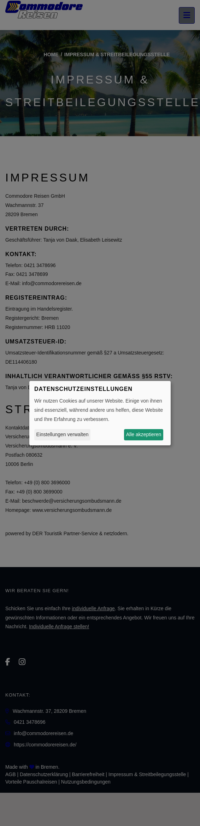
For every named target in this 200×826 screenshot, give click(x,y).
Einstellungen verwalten (62, 434)
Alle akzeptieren (143, 434)
